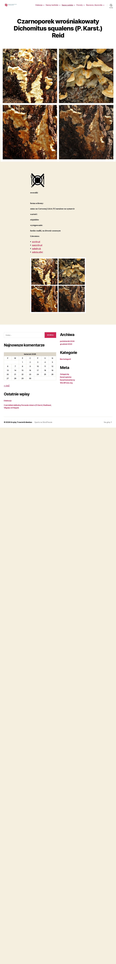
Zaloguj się (64, 374)
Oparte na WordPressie (43, 422)
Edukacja (39, 5)
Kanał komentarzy (67, 380)
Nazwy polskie (67, 5)
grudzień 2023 (66, 344)
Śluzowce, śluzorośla (94, 5)
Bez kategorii (65, 359)
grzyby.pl (36, 241)
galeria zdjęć (37, 252)
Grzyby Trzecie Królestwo (21, 422)
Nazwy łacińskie (52, 5)
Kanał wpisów (65, 377)
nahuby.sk (36, 248)
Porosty (79, 5)
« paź (7, 385)
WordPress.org (66, 383)
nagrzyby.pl (37, 245)
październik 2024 (67, 341)
